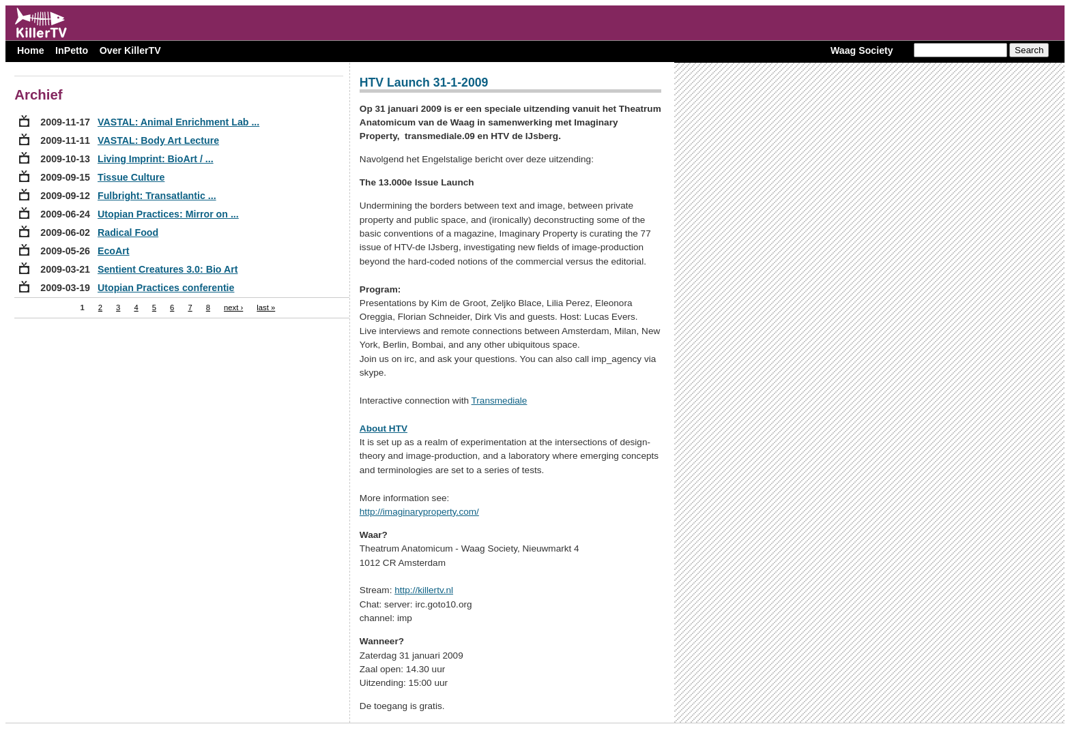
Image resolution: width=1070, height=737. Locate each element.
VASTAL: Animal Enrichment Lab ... (178, 122)
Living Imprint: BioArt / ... (156, 158)
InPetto (71, 50)
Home (30, 50)
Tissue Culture (131, 177)
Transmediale (499, 400)
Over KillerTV (130, 50)
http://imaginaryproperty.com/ (419, 512)
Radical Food (128, 232)
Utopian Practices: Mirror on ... (168, 214)
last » (266, 307)
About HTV (383, 428)
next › (233, 307)
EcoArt (114, 250)
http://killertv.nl (423, 590)
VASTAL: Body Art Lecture (158, 140)
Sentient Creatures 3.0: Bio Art (167, 269)
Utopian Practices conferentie (166, 287)
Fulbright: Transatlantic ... (157, 195)
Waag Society (861, 50)
